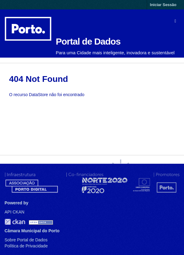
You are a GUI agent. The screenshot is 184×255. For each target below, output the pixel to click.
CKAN (15, 222)
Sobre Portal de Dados (26, 239)
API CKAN (14, 212)
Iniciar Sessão (163, 4)
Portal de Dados (88, 41)
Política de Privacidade (26, 245)
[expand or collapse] (175, 21)
